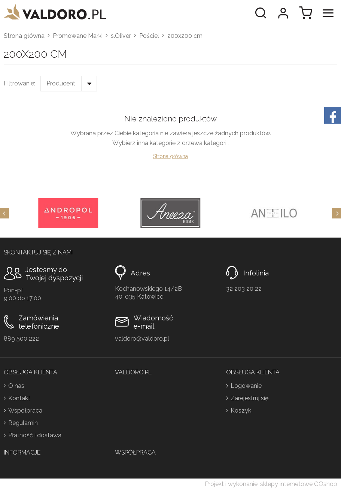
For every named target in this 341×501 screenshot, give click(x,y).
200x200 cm (185, 35)
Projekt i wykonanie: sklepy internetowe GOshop (271, 484)
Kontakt (19, 398)
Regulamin (23, 422)
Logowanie (246, 385)
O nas (16, 385)
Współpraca (25, 410)
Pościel (149, 35)
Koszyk (241, 410)
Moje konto (283, 13)
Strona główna (24, 35)
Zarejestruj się (249, 398)
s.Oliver (121, 35)
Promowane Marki (78, 35)
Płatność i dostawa (34, 435)
